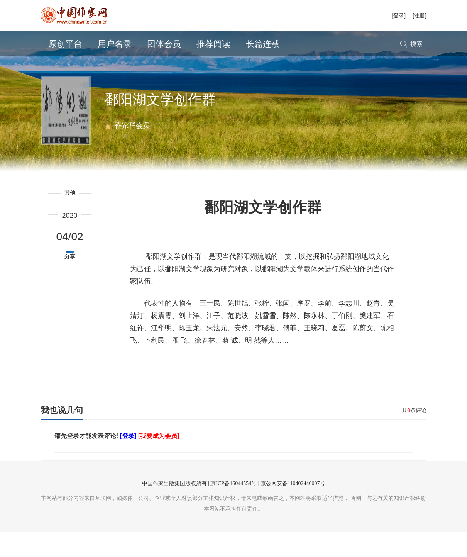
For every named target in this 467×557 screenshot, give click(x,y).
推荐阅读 (213, 44)
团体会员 (164, 44)
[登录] (399, 15)
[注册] (419, 15)
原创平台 (65, 44)
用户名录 (115, 44)
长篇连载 (263, 44)
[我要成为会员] (158, 461)
